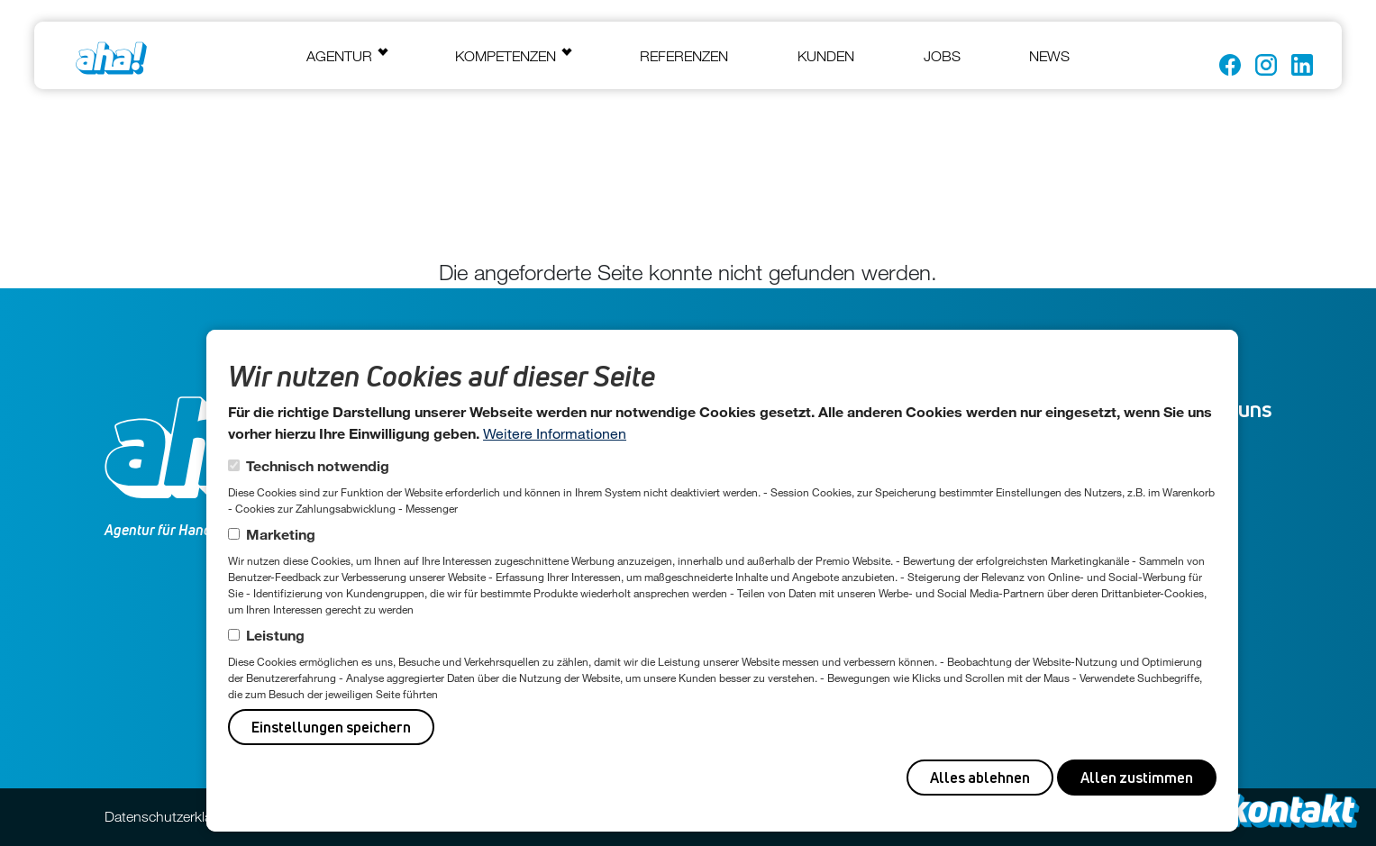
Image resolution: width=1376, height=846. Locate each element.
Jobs (942, 56)
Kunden (825, 56)
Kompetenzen (505, 56)
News (1049, 56)
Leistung (275, 634)
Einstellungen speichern (331, 727)
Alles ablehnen (980, 777)
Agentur (339, 56)
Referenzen (684, 56)
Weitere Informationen (554, 432)
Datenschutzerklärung (173, 816)
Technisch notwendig (317, 465)
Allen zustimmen (1136, 777)
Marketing (280, 533)
